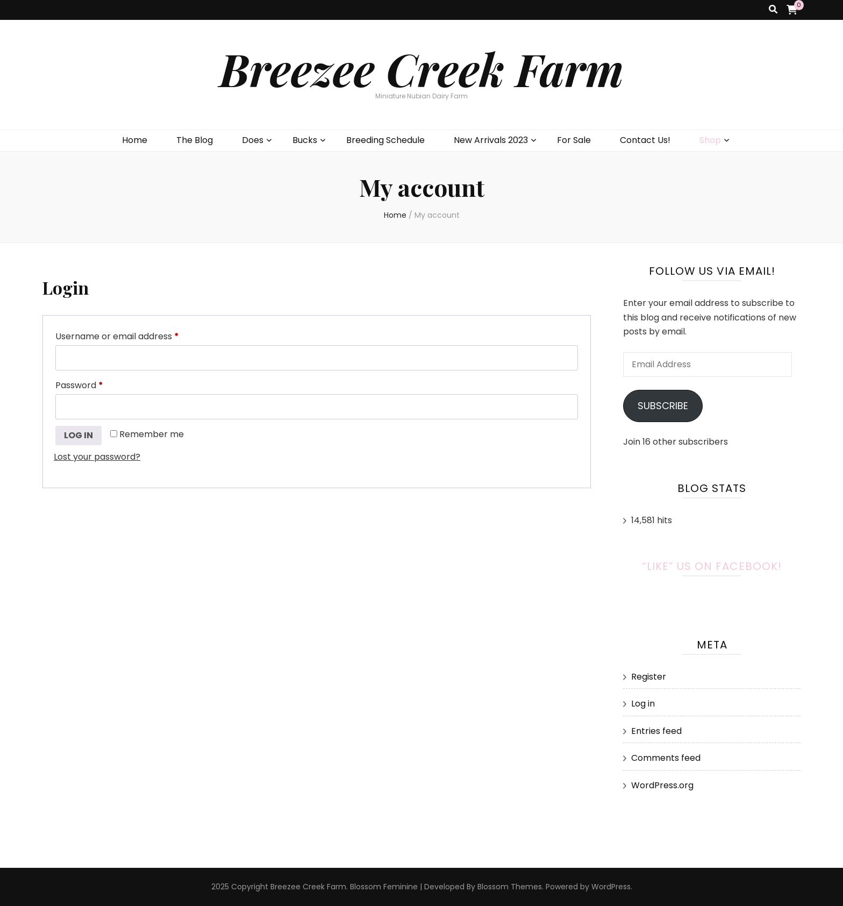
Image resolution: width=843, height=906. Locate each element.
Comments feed (666, 758)
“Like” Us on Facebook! (712, 566)
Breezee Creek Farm (421, 68)
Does (252, 140)
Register (648, 676)
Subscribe (663, 405)
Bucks (304, 140)
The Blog (194, 140)
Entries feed (656, 731)
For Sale (574, 140)
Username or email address (135, 335)
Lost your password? (97, 457)
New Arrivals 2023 (491, 140)
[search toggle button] (773, 10)
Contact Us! (645, 140)
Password (97, 384)
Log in (78, 435)
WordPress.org (662, 785)
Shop (710, 140)
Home (134, 140)
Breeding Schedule (385, 140)
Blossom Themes (509, 886)
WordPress (611, 886)
